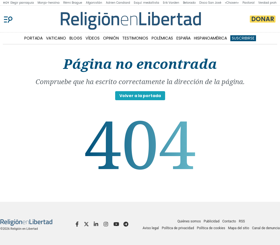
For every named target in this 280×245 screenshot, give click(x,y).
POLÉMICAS (162, 38)
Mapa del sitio (238, 228)
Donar (262, 19)
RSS (242, 221)
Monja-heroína (49, 3)
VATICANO (56, 38)
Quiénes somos (189, 221)
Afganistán (94, 3)
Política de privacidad (178, 228)
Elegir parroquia (22, 3)
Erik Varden (171, 3)
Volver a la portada (140, 96)
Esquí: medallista (146, 3)
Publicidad (211, 221)
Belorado (189, 3)
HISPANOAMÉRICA (210, 38)
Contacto (229, 221)
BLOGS (75, 38)
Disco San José (210, 3)
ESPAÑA (183, 38)
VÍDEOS (93, 38)
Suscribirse (243, 38)
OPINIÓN (111, 38)
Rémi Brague (72, 3)
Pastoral (248, 3)
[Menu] (8, 19)
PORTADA (33, 38)
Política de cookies (211, 228)
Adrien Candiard (118, 3)
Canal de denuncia (266, 228)
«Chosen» (232, 3)
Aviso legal (151, 228)
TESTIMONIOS (135, 38)
